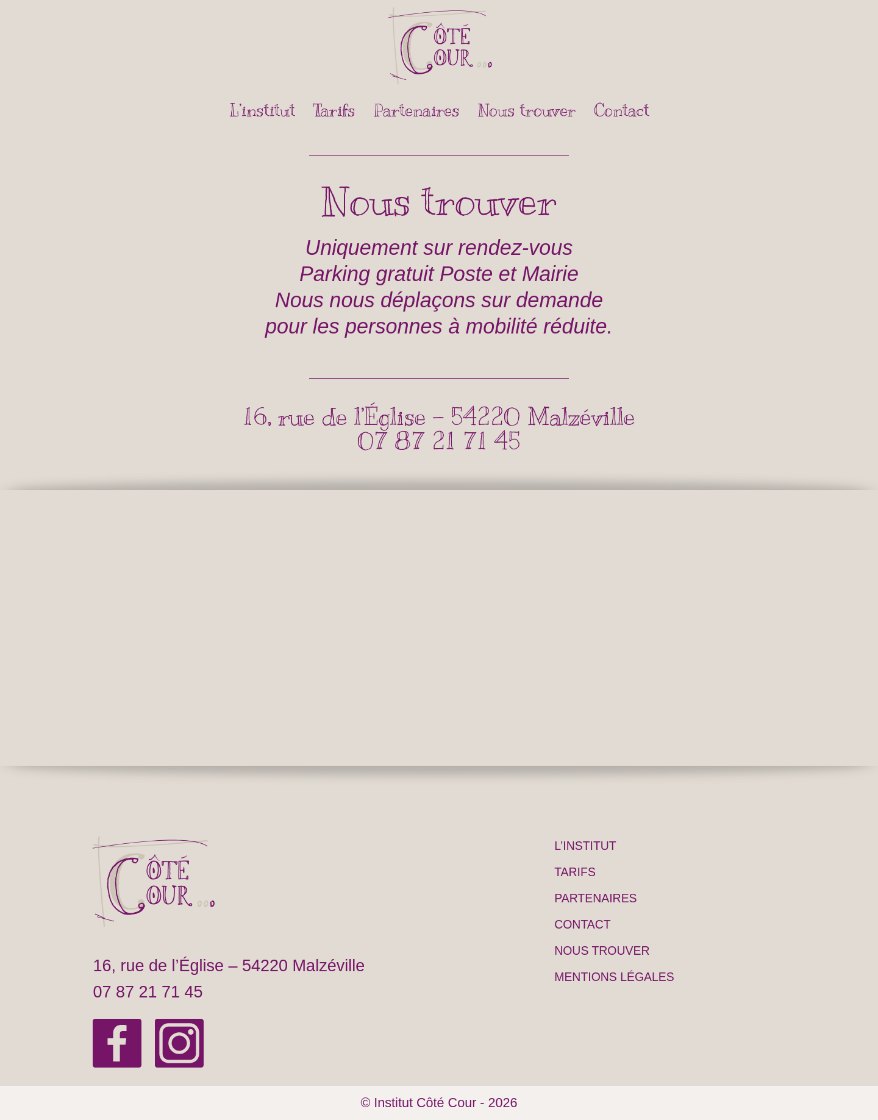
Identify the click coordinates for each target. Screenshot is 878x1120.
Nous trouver (527, 110)
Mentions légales (614, 976)
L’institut (262, 110)
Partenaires (417, 110)
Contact (621, 110)
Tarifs (334, 110)
